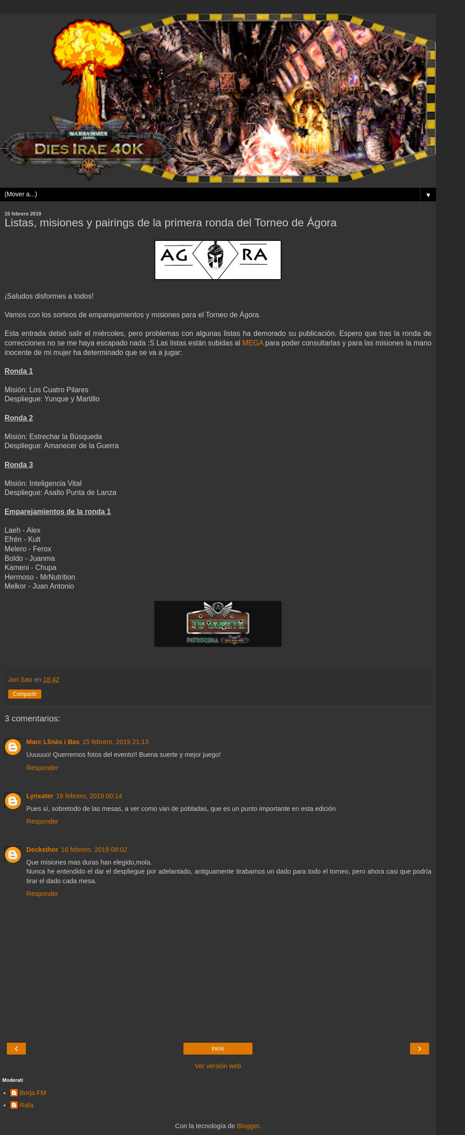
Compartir (25, 694)
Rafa (26, 1105)
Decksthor (42, 849)
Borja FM (33, 1092)
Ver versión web (218, 1066)
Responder (42, 767)
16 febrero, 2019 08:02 (94, 849)
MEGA (252, 343)
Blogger (248, 1126)
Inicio (218, 1048)
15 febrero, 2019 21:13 (116, 741)
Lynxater (39, 796)
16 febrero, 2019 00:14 (89, 796)
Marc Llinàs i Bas (53, 741)
